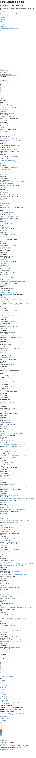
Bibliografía (3, 720)
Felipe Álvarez (14, 354)
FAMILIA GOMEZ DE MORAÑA (8, 138)
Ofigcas (4, 402)
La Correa (2, 346)
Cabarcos (2, 379)
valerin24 (4, 522)
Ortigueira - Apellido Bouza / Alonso (9, 216)
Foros (1, 722)
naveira (4, 326)
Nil (3, 250)
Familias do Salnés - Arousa (7, 106)
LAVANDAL (5, 370)
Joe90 (4, 196)
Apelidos (4, 70)
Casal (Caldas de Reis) (6, 596)
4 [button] (0, 89)
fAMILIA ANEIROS (5, 205)
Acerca (2, 724)
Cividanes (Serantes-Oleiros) (7, 116)
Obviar (2, 11)
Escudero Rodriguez (5, 422)
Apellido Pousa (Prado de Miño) (8, 149)
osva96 (13, 212)
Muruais (2, 585)
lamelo (4, 457)
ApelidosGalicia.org (5, 718)
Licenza (2, 727)
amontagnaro (5, 489)
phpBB (11, 746)
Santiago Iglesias (15, 592)
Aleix (3, 598)
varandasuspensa (15, 267)
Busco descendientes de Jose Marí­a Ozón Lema (13, 574)
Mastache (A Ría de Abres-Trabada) (9, 542)
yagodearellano (6, 631)
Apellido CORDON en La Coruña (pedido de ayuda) (14, 618)
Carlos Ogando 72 (7, 446)
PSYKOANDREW (7, 207)
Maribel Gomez (6, 140)
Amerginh (4, 316)
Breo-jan (13, 191)
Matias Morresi (6, 576)
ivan (12, 603)
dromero (4, 118)
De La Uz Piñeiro (4, 411)
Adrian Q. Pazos (15, 321)
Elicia (3, 229)
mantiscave (5, 348)
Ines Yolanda (5, 620)
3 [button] (0, 87)
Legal (1, 725)
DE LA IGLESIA (4, 477)
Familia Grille (3, 259)
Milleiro (4, 468)
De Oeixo (2, 368)
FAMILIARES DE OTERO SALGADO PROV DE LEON (14, 520)
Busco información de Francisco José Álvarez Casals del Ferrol (17, 498)
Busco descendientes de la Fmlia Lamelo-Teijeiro (13, 455)
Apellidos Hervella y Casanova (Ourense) (11, 629)
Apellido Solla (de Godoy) (7, 171)
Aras (3, 359)
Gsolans (4, 172)
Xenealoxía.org (4, 716)
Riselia (4, 413)
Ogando (2, 127)
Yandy (3, 129)
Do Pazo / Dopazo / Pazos (7, 314)
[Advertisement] (18, 50)
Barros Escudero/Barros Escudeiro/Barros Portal (13, 194)
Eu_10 (12, 134)
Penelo (2, 238)
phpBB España (18, 747)
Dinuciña (13, 408)
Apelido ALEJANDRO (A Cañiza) (8, 292)
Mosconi (2, 401)
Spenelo (13, 245)
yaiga (3, 500)
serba (3, 381)
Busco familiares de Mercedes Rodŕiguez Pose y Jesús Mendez (17, 564)
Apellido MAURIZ (4, 227)
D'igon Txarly (14, 156)
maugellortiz (5, 162)
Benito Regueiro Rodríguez (7, 249)
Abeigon (2, 325)
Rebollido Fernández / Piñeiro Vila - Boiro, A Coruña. (14, 303)
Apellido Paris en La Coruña (7, 160)
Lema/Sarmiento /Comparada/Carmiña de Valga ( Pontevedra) (16, 607)
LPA (3, 272)
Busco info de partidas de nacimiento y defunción (13, 509)
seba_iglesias (5, 337)
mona (3, 239)
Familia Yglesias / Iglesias (7, 335)
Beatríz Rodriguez (7, 565)
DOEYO (13, 375)
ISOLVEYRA (14, 386)
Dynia (4, 261)
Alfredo (4, 554)
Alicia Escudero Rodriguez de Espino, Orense (12, 433)
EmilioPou (5, 151)
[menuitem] (5, 17)
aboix (4, 283)
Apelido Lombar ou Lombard (7, 357)
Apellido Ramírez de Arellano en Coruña (10, 640)
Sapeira (13, 178)
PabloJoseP (5, 305)
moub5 (5, 107)
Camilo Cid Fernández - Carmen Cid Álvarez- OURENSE (15, 553)
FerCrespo (13, 124)
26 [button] (0, 95)
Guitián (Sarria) (4, 390)
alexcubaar (5, 478)
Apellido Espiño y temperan (7, 531)
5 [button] (0, 91)
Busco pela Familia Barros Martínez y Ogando (12, 444)
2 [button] (0, 86)
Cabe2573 (5, 533)
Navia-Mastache (15, 549)
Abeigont (13, 332)
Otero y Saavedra (4, 270)
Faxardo (2, 466)
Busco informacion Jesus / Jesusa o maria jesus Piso (14, 487)
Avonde (4, 511)
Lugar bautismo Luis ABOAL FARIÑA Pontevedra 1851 (14, 281)
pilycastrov (13, 234)
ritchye (12, 364)
